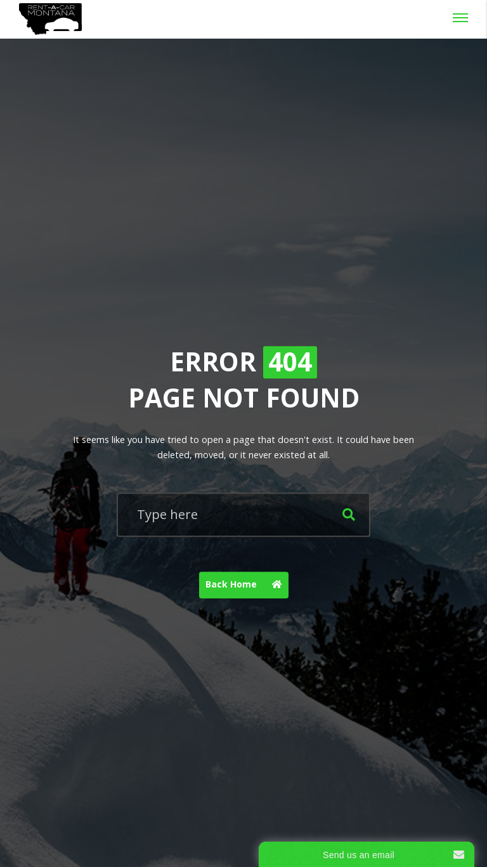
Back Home (247, 585)
